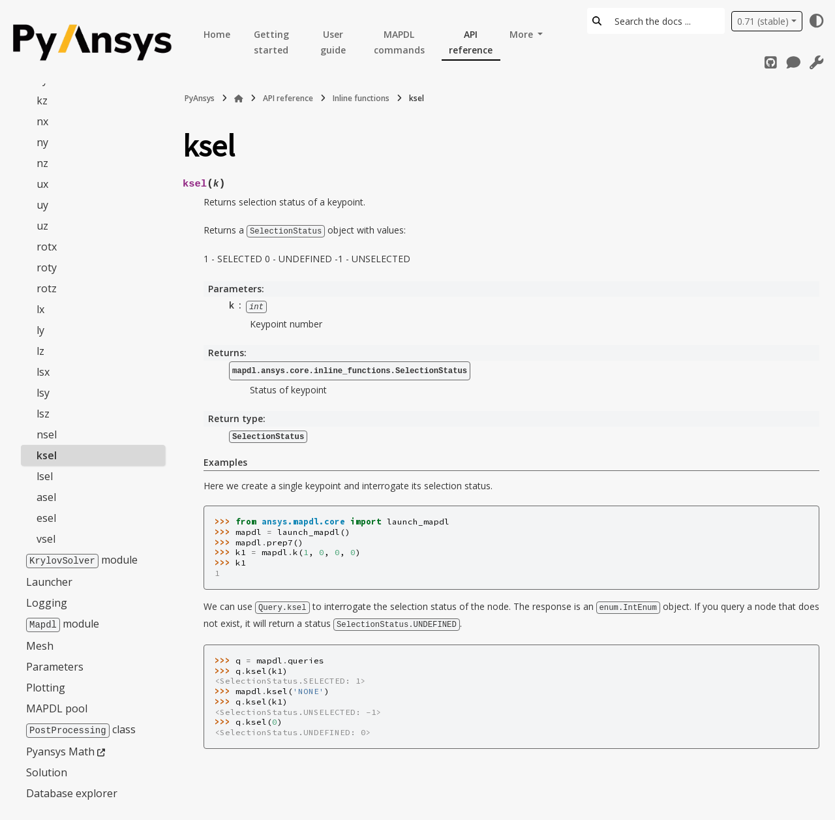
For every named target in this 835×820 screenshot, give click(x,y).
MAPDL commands (399, 42)
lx (40, 308)
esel (46, 517)
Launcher (49, 580)
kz (42, 100)
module (82, 559)
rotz (47, 288)
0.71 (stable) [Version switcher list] (763, 21)
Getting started (271, 42)
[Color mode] (817, 21)
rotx (47, 246)
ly (40, 329)
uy (42, 204)
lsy (43, 392)
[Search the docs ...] (666, 21)
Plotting (45, 685)
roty (47, 267)
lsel (45, 475)
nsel (47, 434)
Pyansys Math (60, 749)
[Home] (238, 98)
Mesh (39, 644)
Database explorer (71, 790)
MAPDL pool (56, 706)
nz (42, 162)
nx (42, 121)
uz (42, 225)
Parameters (55, 665)
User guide (333, 42)
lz (40, 350)
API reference (471, 42)
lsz (43, 413)
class (81, 727)
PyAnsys (200, 98)
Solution (46, 770)
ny (42, 141)
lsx (43, 371)
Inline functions (361, 98)
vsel (46, 538)
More (522, 34)
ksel (47, 455)
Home (217, 34)
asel (46, 496)
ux (42, 183)
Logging (46, 601)
